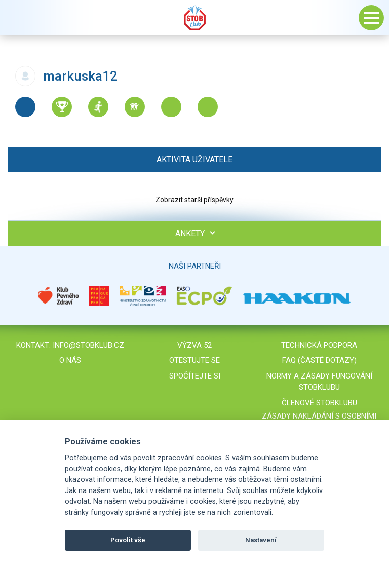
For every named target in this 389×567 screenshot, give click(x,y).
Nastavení (261, 540)
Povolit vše (127, 540)
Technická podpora (319, 345)
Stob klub (194, 17)
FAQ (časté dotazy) (319, 360)
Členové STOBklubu (319, 402)
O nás (70, 360)
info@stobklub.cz (88, 345)
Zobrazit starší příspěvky (194, 200)
